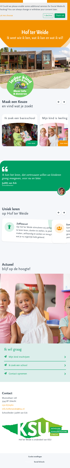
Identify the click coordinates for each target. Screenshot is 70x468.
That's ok (60, 16)
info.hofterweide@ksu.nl (13, 409)
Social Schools (39, 462)
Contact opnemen (15, 374)
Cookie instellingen (35, 457)
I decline (48, 16)
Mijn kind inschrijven (17, 357)
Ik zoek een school (15, 365)
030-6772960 (8, 405)
